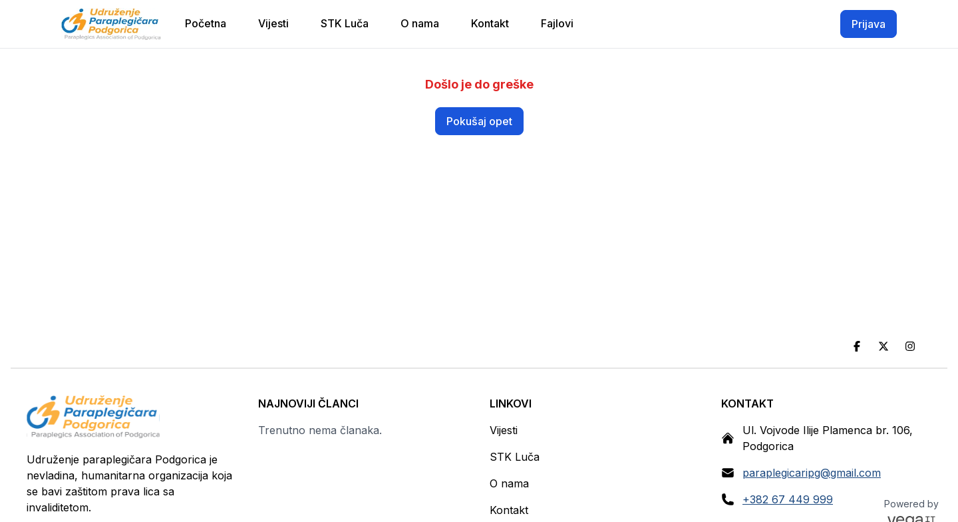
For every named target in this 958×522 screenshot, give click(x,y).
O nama (509, 483)
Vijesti (504, 430)
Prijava (868, 24)
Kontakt (509, 510)
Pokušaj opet (479, 121)
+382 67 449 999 (787, 499)
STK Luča (515, 456)
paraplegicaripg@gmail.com (811, 472)
